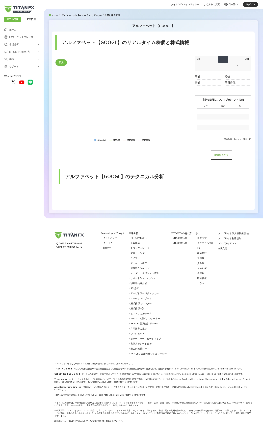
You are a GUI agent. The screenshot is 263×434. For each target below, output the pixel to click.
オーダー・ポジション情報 (144, 273)
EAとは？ (107, 243)
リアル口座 (12, 19)
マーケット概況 (138, 263)
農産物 (200, 273)
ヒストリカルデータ (141, 313)
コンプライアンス (227, 243)
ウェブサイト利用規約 (229, 238)
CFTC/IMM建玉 (138, 238)
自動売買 (202, 238)
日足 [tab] (61, 62)
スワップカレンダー (141, 248)
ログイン (250, 4)
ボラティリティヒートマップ (145, 338)
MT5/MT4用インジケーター (145, 318)
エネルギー (203, 268)
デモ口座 (31, 19)
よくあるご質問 (212, 4)
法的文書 (222, 248)
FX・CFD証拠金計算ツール (144, 323)
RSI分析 (134, 288)
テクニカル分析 (205, 243)
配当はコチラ (221, 155)
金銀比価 (135, 243)
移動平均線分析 (138, 283)
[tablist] (121, 62)
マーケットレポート (141, 298)
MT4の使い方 (180, 243)
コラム (200, 283)
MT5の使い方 (180, 238)
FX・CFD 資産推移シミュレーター (148, 353)
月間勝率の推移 (138, 328)
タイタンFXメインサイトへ (185, 4)
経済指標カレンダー (141, 303)
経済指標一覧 (137, 308)
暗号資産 (202, 278)
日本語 (231, 4)
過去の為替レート (139, 348)
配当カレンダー (138, 253)
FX (198, 248)
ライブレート (137, 258)
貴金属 (200, 263)
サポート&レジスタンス (143, 278)
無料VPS (106, 248)
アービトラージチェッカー (144, 293)
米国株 (200, 258)
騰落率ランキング (139, 268)
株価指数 (202, 253)
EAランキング (109, 238)
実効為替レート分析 (141, 343)
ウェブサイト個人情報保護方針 (234, 233)
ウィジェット (137, 333)
